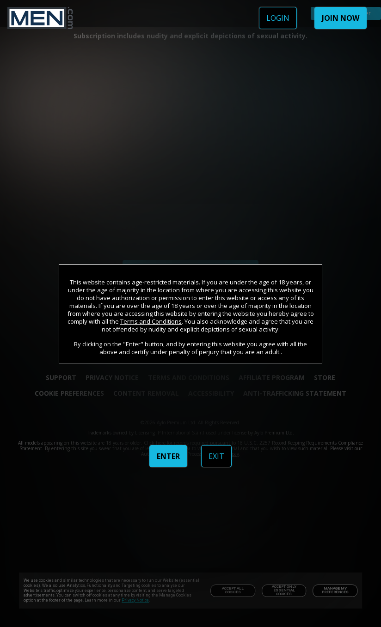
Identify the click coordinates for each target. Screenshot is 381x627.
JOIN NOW (340, 18)
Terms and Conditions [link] (151, 321)
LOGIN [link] (277, 18)
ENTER (168, 456)
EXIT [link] (216, 456)
